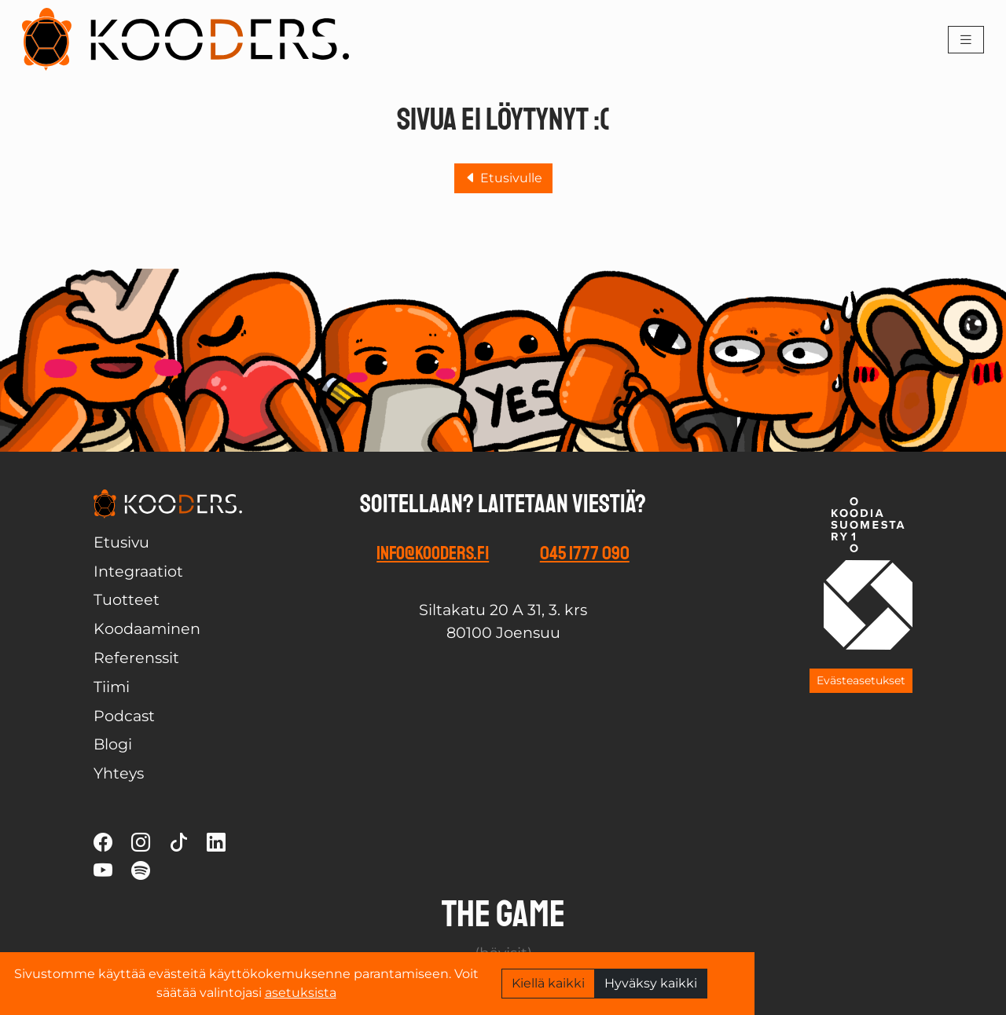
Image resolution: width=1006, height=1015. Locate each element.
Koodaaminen (147, 628)
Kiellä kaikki (548, 983)
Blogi (113, 744)
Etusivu (121, 542)
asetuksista (300, 992)
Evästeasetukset (861, 680)
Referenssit (136, 657)
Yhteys (119, 773)
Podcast (124, 715)
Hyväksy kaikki (650, 983)
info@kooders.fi (432, 553)
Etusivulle (503, 177)
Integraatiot (138, 571)
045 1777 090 (585, 553)
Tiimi (112, 686)
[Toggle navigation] (966, 39)
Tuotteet (127, 599)
